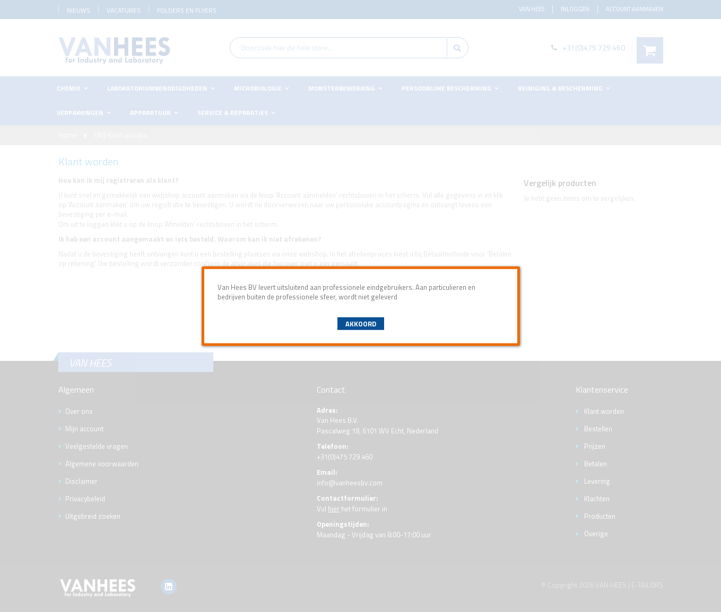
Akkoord (360, 323)
